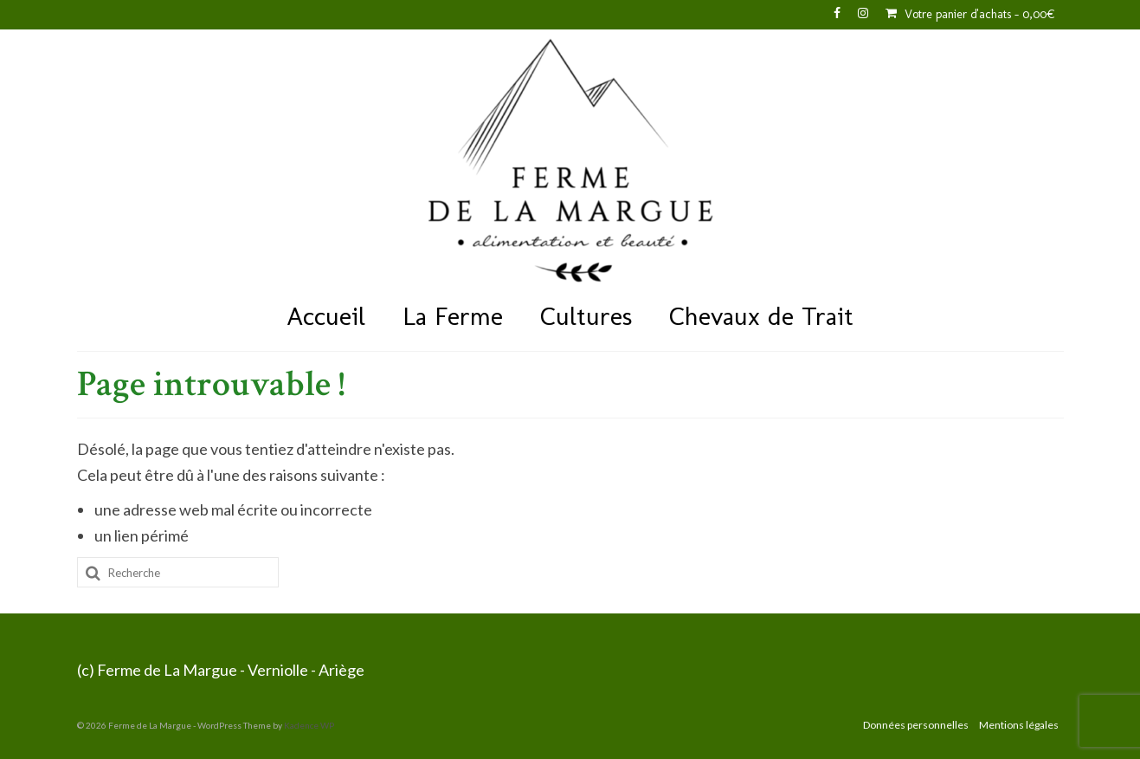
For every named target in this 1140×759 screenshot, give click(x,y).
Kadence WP (309, 725)
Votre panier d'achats (970, 14)
